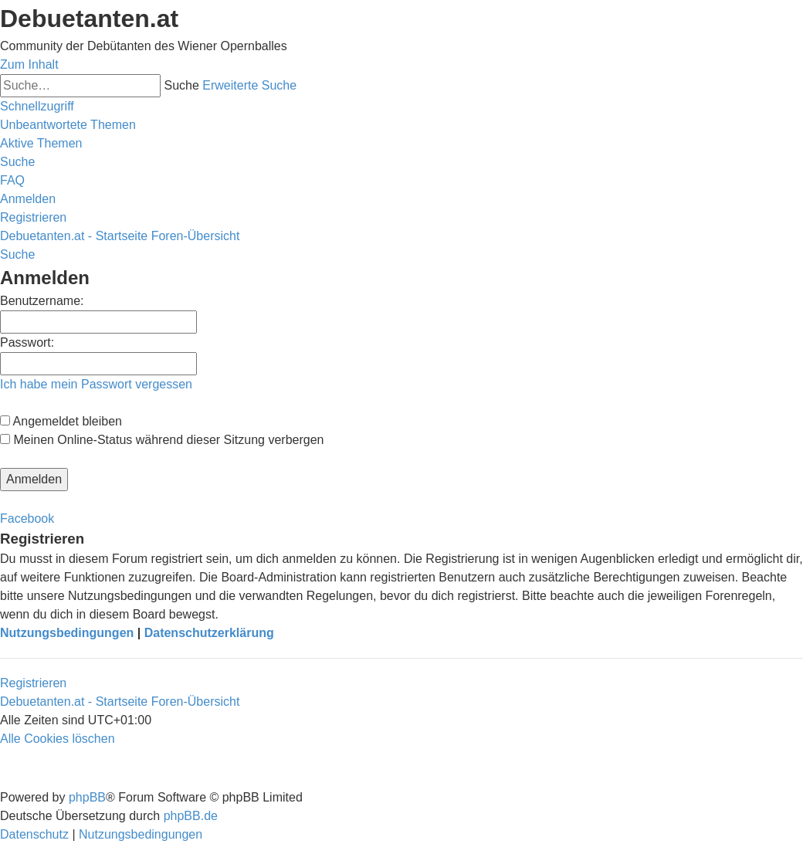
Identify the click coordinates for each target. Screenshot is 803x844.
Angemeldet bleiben (61, 421)
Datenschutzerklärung (209, 632)
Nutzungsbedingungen (67, 632)
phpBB (87, 797)
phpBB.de (191, 815)
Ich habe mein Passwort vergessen (96, 384)
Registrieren (33, 683)
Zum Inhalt (29, 64)
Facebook (27, 518)
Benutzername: (42, 300)
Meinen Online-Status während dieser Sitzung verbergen (162, 439)
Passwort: (27, 342)
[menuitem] (68, 124)
